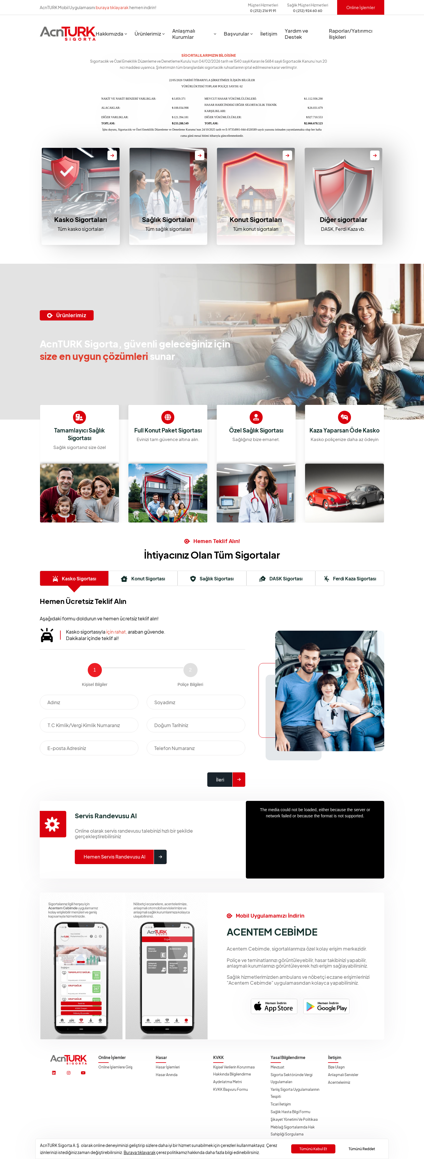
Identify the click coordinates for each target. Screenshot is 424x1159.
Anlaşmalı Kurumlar (183, 34)
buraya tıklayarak (112, 7)
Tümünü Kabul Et (313, 1149)
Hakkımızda (109, 34)
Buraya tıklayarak (139, 1152)
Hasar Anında (167, 1075)
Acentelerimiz (339, 1082)
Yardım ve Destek (296, 34)
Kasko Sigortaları (80, 219)
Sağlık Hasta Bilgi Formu (290, 1112)
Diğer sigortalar (343, 219)
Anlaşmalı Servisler (343, 1075)
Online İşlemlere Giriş (115, 1067)
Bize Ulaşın (336, 1067)
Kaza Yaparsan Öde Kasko (79, 435)
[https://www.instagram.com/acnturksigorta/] (68, 1073)
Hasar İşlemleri (168, 1067)
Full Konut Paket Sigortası (256, 431)
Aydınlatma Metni (227, 1082)
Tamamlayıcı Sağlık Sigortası (168, 435)
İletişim (268, 34)
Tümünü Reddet (362, 1149)
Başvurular (236, 34)
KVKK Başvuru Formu (230, 1089)
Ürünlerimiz (148, 34)
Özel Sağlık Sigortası (344, 431)
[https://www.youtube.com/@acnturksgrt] (83, 1073)
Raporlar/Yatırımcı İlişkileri (350, 34)
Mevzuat (277, 1067)
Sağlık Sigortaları (168, 219)
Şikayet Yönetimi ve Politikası (294, 1119)
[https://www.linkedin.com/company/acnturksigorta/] (54, 1073)
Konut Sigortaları (256, 219)
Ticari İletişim (281, 1104)
